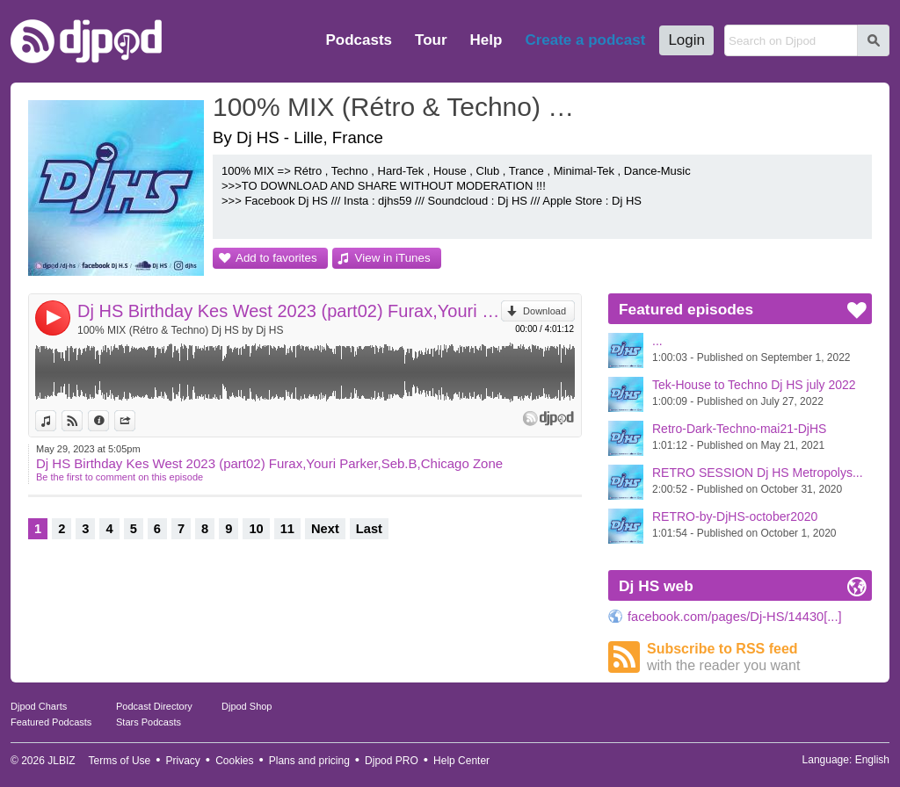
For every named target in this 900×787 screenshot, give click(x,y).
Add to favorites (276, 257)
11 (287, 529)
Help (486, 40)
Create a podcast (585, 40)
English (872, 760)
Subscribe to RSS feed (759, 657)
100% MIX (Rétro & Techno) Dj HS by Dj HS (180, 330)
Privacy (183, 761)
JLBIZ (61, 761)
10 (256, 529)
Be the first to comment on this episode (119, 477)
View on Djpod (82, 420)
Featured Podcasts (51, 722)
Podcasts (358, 40)
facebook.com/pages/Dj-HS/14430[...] (735, 617)
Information (108, 420)
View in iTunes (393, 257)
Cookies (234, 761)
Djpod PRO (391, 761)
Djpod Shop (246, 706)
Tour (431, 40)
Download (544, 311)
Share (134, 420)
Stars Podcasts (148, 722)
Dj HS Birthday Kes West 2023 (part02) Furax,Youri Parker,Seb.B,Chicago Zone (289, 311)
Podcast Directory (154, 706)
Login (686, 40)
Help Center (461, 761)
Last (369, 529)
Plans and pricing (309, 761)
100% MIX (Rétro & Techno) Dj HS (402, 106)
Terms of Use (120, 761)
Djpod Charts (39, 706)
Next (325, 529)
